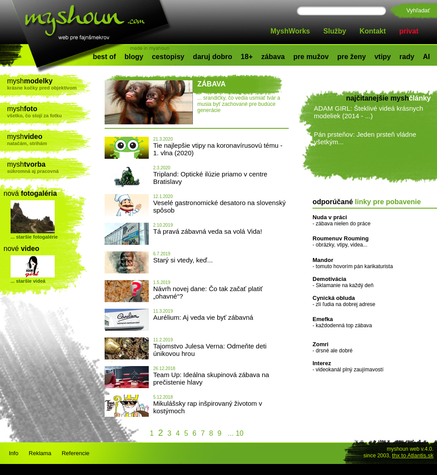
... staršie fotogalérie (34, 236)
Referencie (76, 453)
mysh (49, 83)
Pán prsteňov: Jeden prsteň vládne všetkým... (365, 138)
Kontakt (373, 31)
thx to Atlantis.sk (412, 455)
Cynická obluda (334, 298)
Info (14, 453)
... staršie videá (28, 281)
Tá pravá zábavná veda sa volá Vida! (207, 231)
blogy (133, 56)
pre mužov (311, 56)
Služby (335, 31)
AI (426, 56)
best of (104, 56)
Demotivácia (330, 279)
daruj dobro (212, 56)
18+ (246, 56)
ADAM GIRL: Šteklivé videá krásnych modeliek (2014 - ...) (368, 112)
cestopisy (168, 56)
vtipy (382, 56)
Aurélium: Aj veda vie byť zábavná (203, 317)
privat (408, 31)
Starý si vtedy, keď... (183, 260)
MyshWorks (290, 31)
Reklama (40, 453)
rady (406, 56)
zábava (273, 56)
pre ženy (351, 56)
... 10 (235, 433)
